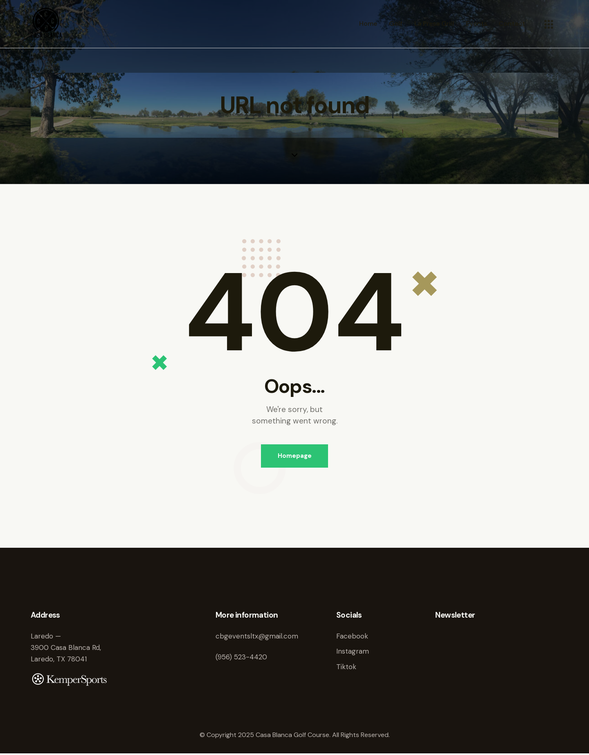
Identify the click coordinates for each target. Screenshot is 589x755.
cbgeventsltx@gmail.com (257, 636)
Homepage (295, 456)
